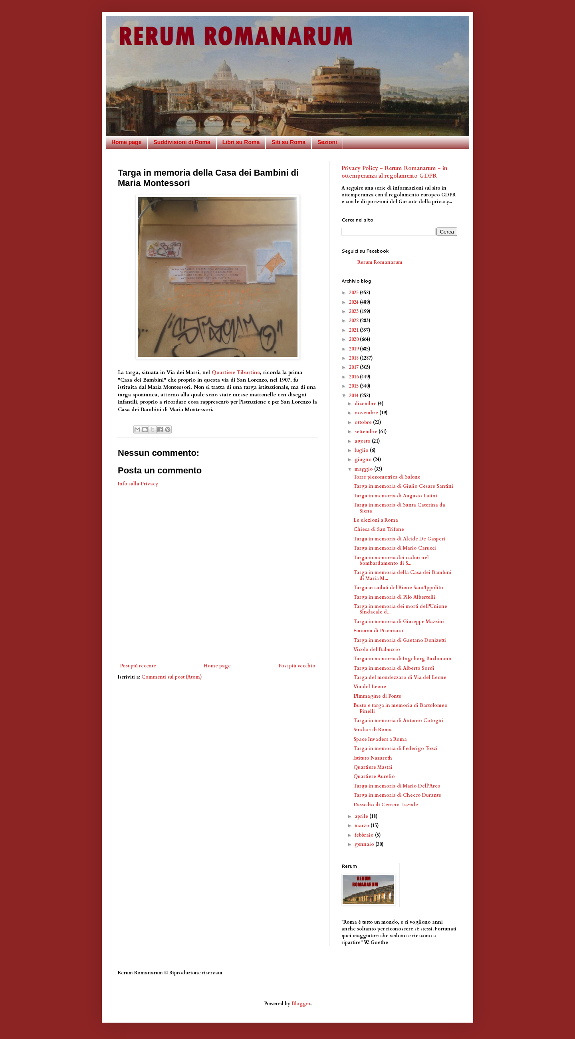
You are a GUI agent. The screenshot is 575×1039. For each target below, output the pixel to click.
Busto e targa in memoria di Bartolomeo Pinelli (400, 708)
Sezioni (327, 142)
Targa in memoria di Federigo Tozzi (395, 748)
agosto (363, 441)
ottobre (364, 422)
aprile (362, 816)
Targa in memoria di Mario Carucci (394, 548)
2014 (354, 395)
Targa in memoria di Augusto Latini (395, 496)
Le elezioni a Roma (375, 520)
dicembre (366, 403)
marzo (363, 825)
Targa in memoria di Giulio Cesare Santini (403, 486)
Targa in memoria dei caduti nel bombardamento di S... (391, 560)
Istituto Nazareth (372, 758)
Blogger (300, 1003)
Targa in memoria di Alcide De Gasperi (399, 539)
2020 (354, 339)
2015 (354, 386)
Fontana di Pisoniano (378, 630)
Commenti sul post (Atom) (171, 677)
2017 (354, 367)
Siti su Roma (288, 142)
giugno (364, 459)
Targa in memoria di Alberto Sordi (393, 668)
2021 (354, 330)
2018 (354, 358)
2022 (354, 320)
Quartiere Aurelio (374, 776)
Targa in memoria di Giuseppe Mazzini (398, 621)
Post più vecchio (296, 666)
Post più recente (138, 666)
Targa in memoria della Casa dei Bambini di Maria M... (402, 575)
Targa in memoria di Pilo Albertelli (394, 597)
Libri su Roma (241, 142)
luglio (362, 450)
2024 (354, 302)
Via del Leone (369, 686)
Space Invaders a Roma (380, 739)
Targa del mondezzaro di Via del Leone (399, 677)
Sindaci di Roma (372, 729)
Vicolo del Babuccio (376, 649)
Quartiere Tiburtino (236, 372)
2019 (354, 349)
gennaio (365, 844)
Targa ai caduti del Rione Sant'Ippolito (398, 587)
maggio (364, 469)
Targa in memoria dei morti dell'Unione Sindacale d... (400, 609)
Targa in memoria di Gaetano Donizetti (399, 640)
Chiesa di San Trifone (378, 529)
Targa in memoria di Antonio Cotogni (398, 720)
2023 (354, 311)
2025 (354, 292)
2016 (354, 377)
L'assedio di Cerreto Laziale (385, 805)
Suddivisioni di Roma (181, 142)
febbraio (365, 835)
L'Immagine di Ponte (377, 696)
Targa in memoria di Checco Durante (397, 795)
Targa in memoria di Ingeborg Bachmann (402, 658)
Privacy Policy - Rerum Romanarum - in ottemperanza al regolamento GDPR (394, 172)
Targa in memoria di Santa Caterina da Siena (399, 508)
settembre (367, 431)
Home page (126, 142)
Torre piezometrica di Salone (386, 477)
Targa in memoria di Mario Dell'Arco (396, 786)
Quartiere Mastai (373, 767)
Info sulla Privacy (138, 484)
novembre (367, 413)
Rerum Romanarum (379, 262)
